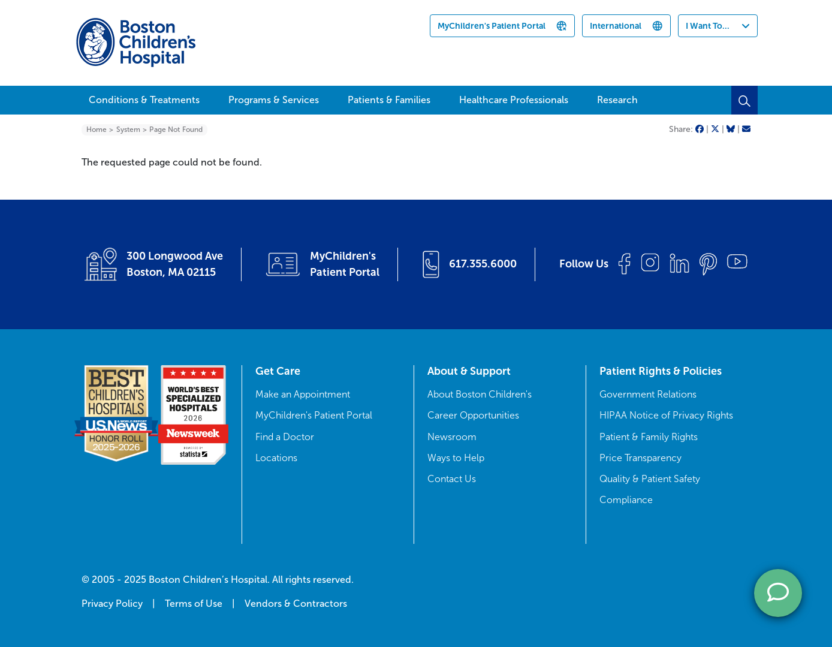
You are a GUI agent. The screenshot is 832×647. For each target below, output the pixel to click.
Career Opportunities (473, 415)
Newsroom (452, 437)
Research (617, 100)
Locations (276, 458)
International (615, 26)
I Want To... (707, 26)
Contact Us (451, 479)
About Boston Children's (479, 394)
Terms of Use (193, 603)
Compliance (626, 500)
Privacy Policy (112, 603)
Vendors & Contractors (296, 603)
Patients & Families (389, 100)
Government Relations (648, 394)
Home (96, 129)
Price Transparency (640, 458)
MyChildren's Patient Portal (491, 26)
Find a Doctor (284, 437)
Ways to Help (455, 458)
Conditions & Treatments (144, 100)
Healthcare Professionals (513, 100)
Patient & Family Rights (648, 437)
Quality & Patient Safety (649, 479)
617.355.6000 (483, 264)
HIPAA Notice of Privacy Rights (666, 415)
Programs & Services (273, 100)
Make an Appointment (302, 394)
